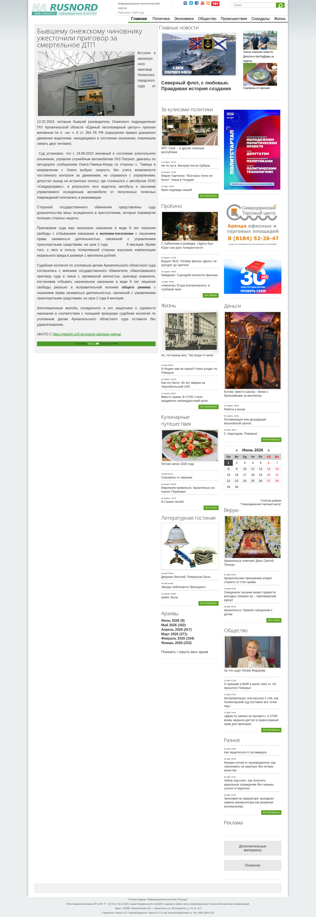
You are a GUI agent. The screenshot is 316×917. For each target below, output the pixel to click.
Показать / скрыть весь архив (184, 652)
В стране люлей (172, 501)
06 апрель (165, 172)
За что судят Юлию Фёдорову (244, 670)
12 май (227, 694)
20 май (164, 573)
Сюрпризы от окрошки (176, 477)
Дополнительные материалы (252, 848)
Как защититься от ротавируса (245, 752)
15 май (227, 680)
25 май (227, 759)
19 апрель (81, 343)
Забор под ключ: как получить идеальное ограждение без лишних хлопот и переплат (249, 784)
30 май (227, 575)
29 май (164, 474)
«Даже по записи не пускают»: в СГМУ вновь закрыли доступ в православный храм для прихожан (251, 719)
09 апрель (228, 416)
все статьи (211, 507)
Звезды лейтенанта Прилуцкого (183, 587)
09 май (164, 583)
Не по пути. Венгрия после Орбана (185, 165)
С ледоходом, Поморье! (240, 433)
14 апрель (165, 162)
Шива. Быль (169, 597)
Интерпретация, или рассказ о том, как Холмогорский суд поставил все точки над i (251, 702)
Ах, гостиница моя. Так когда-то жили (187, 355)
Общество (207, 19)
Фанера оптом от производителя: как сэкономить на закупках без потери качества (250, 766)
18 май (164, 365)
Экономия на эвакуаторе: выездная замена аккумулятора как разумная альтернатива (249, 802)
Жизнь (280, 19)
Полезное (253, 865)
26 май (227, 749)
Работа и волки (234, 409)
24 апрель (165, 594)
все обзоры (210, 295)
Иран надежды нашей (176, 190)
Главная (139, 19)
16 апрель (165, 498)
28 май (227, 607)
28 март (227, 430)
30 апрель (165, 484)
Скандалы (261, 19)
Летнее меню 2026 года (177, 464)
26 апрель (165, 379)
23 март (164, 282)
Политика (161, 19)
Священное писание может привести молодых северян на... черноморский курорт (250, 596)
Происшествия (234, 19)
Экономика (184, 19)
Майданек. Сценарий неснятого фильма (189, 275)
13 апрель (165, 393)
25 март (164, 186)
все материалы (208, 195)
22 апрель (228, 406)
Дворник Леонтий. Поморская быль (186, 577)
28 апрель (165, 258)
